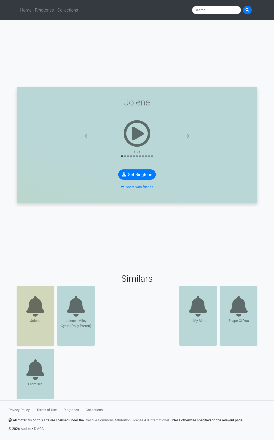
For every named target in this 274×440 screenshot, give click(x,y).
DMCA (39, 429)
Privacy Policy (19, 410)
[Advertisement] (137, 53)
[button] (86, 136)
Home (25, 10)
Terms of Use (47, 410)
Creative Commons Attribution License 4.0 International (127, 420)
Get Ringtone (137, 174)
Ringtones (44, 10)
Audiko (26, 429)
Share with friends (137, 187)
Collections (67, 10)
